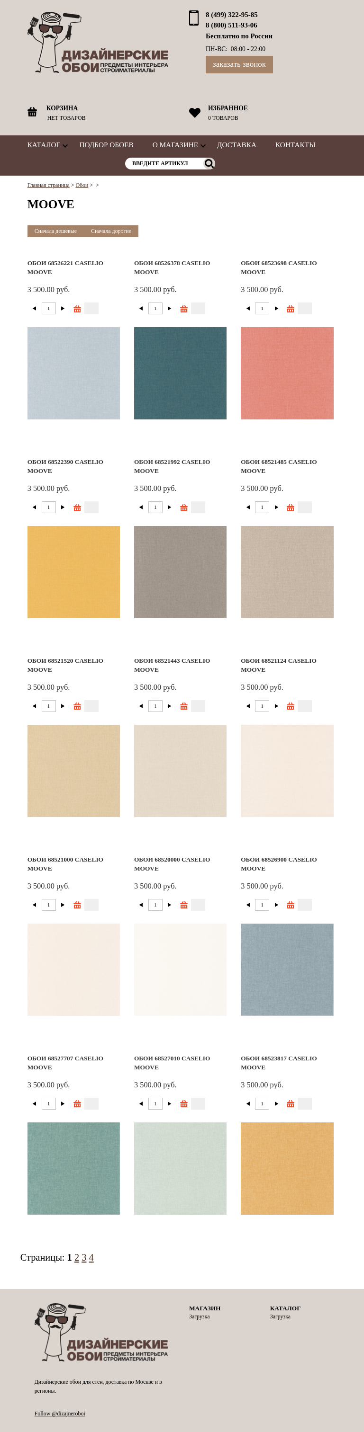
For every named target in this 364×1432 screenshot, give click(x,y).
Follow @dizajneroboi (60, 1413)
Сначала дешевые (56, 231)
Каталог (44, 145)
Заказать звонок (239, 64)
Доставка (236, 145)
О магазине (175, 145)
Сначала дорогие (111, 231)
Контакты (295, 145)
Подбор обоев (106, 145)
